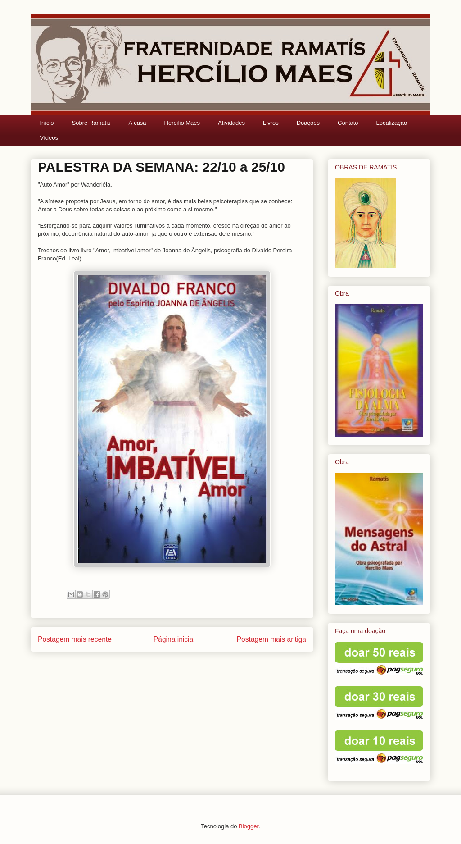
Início (47, 122)
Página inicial (174, 639)
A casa (137, 122)
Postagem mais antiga (271, 639)
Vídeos (49, 137)
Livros (271, 122)
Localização (391, 122)
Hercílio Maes (182, 122)
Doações (308, 122)
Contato (348, 122)
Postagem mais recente (75, 639)
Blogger (248, 826)
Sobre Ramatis (91, 122)
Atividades (231, 122)
